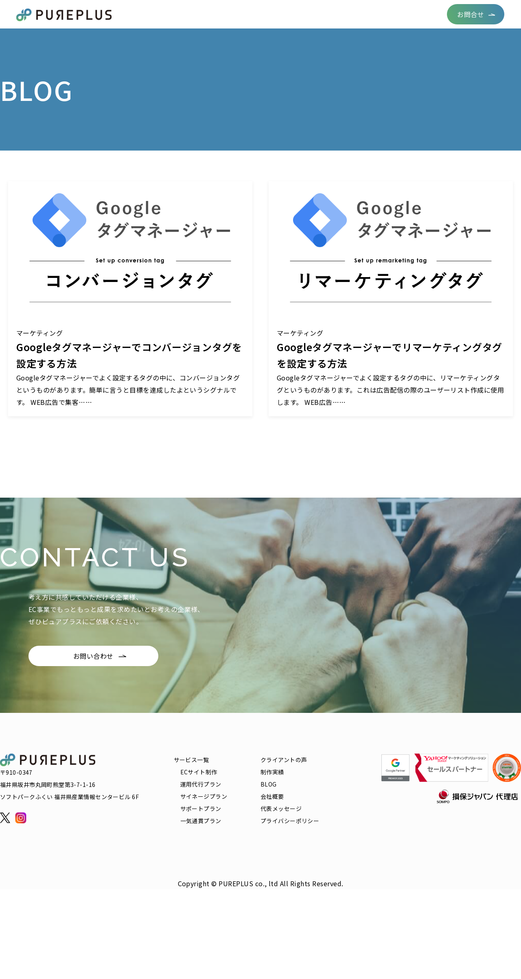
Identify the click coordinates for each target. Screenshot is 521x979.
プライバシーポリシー (289, 821)
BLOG (321, 14)
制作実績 (287, 14)
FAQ (347, 14)
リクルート (381, 14)
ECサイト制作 (198, 772)
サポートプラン (200, 808)
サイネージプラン (203, 796)
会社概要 (421, 14)
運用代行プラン (200, 784)
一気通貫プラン (200, 821)
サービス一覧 (182, 14)
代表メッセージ (281, 808)
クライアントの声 (238, 14)
